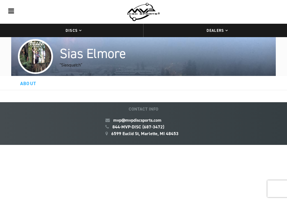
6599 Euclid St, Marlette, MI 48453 (145, 134)
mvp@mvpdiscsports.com (137, 120)
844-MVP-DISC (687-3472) (138, 127)
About (28, 83)
